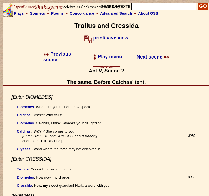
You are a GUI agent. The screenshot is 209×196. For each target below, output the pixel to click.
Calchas (24, 115)
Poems (57, 13)
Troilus (23, 169)
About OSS (148, 13)
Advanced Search (116, 13)
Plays (19, 13)
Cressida (24, 185)
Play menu (107, 56)
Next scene (153, 57)
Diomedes (25, 107)
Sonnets (37, 13)
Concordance (82, 13)
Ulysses (23, 149)
